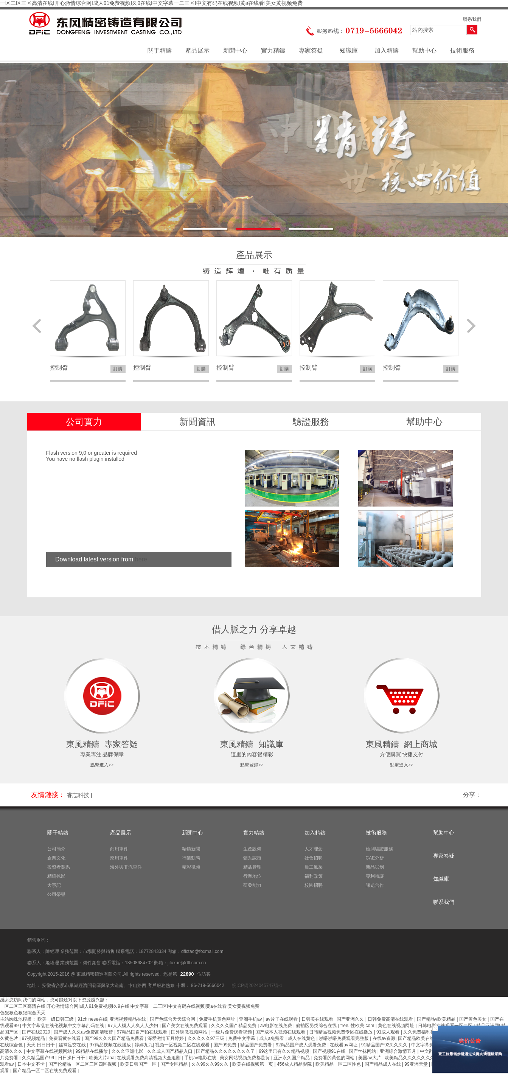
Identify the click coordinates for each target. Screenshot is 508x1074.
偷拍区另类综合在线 (317, 1025)
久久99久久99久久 (210, 1064)
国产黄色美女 (473, 1019)
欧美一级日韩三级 (56, 1019)
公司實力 (84, 422)
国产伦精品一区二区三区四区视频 (83, 1064)
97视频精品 (34, 1038)
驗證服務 (311, 422)
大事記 (54, 885)
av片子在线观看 (282, 1019)
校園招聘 (313, 885)
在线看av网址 (344, 1045)
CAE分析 (375, 858)
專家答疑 (311, 50)
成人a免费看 (272, 1038)
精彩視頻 (191, 867)
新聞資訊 (197, 422)
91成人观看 (388, 1032)
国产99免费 (225, 1045)
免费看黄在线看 (65, 1038)
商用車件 (119, 849)
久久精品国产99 (39, 1057)
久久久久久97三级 (207, 1038)
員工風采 (313, 867)
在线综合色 (12, 1045)
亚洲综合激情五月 (398, 1051)
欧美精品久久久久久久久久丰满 (417, 1057)
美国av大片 (370, 1057)
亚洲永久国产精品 (292, 1057)
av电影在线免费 (277, 1025)
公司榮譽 (56, 894)
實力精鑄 (273, 50)
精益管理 (252, 867)
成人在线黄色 (302, 1038)
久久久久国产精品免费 (234, 1025)
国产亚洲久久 (351, 1019)
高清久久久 (12, 1051)
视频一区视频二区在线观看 (183, 1045)
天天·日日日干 (41, 1045)
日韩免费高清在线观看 (391, 1019)
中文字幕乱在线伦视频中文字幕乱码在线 (63, 1025)
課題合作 (375, 885)
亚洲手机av (251, 1019)
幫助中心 (424, 50)
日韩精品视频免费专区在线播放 (341, 1032)
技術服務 (462, 50)
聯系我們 (472, 19)
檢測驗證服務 (379, 849)
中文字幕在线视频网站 (49, 1051)
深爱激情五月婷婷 (166, 1038)
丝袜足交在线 (73, 1045)
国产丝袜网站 (363, 1051)
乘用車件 (119, 858)
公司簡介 (56, 849)
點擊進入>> (102, 765)
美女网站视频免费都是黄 (245, 1057)
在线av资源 (384, 1038)
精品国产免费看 (256, 1045)
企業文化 (56, 858)
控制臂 (59, 367)
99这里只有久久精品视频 (285, 1051)
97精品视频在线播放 (111, 1045)
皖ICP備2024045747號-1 (257, 985)
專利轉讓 (375, 876)
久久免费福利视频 (422, 1032)
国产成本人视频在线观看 (280, 1032)
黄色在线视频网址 (396, 1025)
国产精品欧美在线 (416, 1038)
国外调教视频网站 (189, 1032)
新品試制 (375, 867)
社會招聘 (313, 858)
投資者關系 (58, 867)
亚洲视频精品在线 (128, 1019)
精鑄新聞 (191, 849)
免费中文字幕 (242, 1038)
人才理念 (313, 849)
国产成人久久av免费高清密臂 (84, 1032)
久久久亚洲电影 (128, 1051)
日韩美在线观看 (317, 1019)
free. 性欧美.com (358, 1025)
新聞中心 (235, 50)
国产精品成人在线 (383, 1064)
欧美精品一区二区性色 (338, 1064)
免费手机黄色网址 (217, 1019)
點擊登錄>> (252, 765)
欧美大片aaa (102, 1057)
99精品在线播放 (92, 1051)
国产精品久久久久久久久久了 (226, 1051)
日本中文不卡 (31, 1064)
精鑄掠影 (56, 876)
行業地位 (252, 876)
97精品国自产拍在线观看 (143, 1032)
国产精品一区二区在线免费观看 (45, 1070)
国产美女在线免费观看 (185, 1025)
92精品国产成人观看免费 (302, 1045)
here (141, 559)
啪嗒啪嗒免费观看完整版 (344, 1038)
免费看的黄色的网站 (335, 1057)
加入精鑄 (386, 50)
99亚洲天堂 (416, 1064)
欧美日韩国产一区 (139, 1064)
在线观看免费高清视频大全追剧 (149, 1057)
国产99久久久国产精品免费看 (114, 1038)
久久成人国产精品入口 (170, 1051)
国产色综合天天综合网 (173, 1019)
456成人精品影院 (295, 1064)
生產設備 (252, 849)
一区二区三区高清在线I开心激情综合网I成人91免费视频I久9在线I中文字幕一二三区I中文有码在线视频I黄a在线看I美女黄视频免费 (151, 3)
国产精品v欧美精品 (437, 1019)
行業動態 (191, 858)
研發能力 (252, 885)
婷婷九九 (144, 1045)
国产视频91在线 (329, 1051)
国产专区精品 (174, 1064)
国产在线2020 (36, 1032)
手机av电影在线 (200, 1057)
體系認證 (252, 858)
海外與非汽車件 (126, 867)
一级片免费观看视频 (232, 1032)
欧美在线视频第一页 (253, 1064)
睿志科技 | (79, 795)
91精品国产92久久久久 (385, 1045)
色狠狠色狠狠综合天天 (22, 1012)
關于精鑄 (160, 50)
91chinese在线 (92, 1019)
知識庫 (349, 50)
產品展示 (197, 50)
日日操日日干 (72, 1057)
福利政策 (313, 876)
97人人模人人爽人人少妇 (134, 1025)
